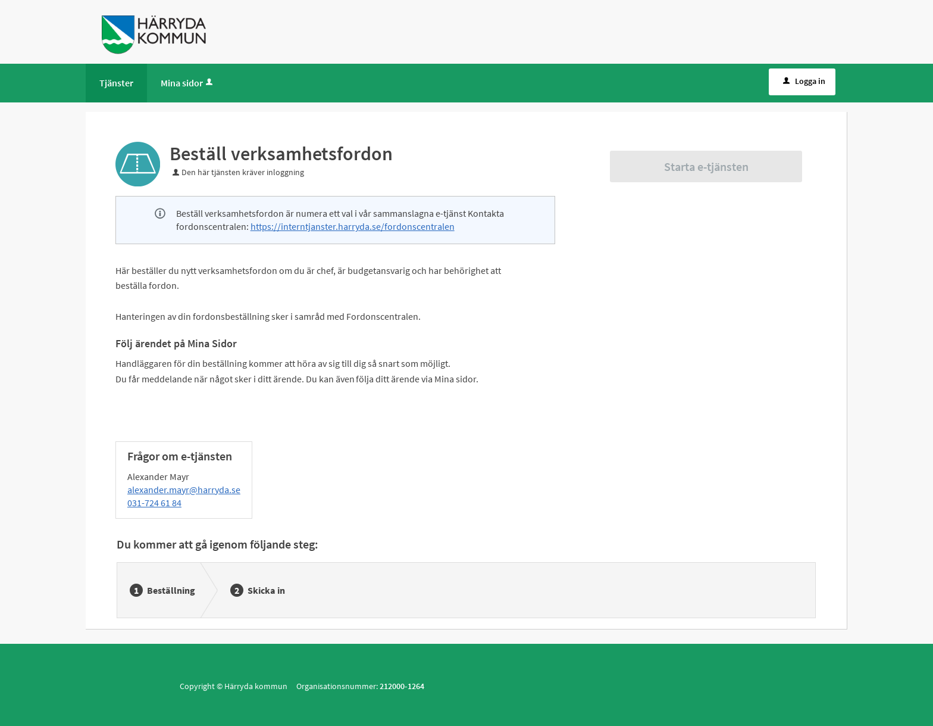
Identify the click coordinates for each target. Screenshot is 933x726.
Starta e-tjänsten (706, 166)
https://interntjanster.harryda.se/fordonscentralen (353, 226)
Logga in (803, 81)
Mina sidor (188, 83)
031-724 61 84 (154, 503)
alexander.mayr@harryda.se (183, 490)
